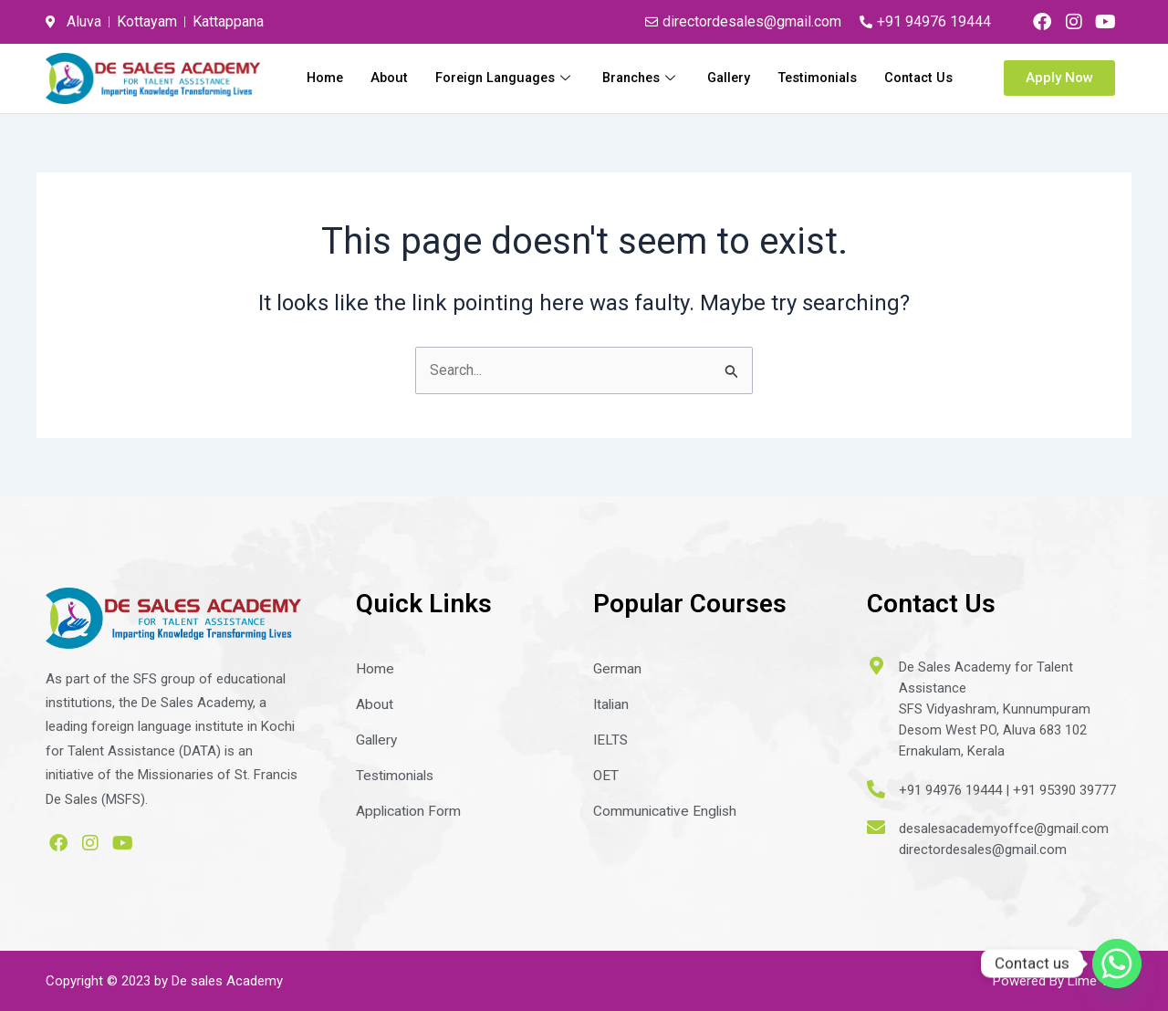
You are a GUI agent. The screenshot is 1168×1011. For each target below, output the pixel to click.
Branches (728, 76)
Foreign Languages (587, 76)
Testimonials (912, 76)
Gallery (820, 76)
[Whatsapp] (1117, 963)
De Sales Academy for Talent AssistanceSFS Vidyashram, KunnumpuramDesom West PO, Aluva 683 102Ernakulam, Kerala (995, 708)
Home (402, 76)
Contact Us (917, 100)
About (468, 76)
